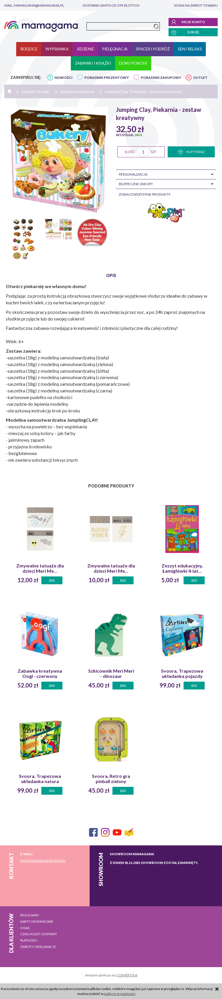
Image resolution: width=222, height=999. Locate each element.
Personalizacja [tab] (133, 174)
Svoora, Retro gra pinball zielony (111, 779)
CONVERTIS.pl (126, 975)
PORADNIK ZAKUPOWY (161, 77)
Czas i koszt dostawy (38, 934)
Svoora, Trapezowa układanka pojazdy (182, 673)
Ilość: (130, 152)
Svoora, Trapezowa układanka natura (40, 779)
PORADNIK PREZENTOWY (106, 77)
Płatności (28, 940)
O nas (24, 928)
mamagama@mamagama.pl (43, 860)
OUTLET (200, 77)
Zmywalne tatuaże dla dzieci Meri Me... (40, 568)
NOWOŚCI (64, 77)
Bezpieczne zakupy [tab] (136, 184)
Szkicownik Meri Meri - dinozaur (111, 673)
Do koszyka (52, 581)
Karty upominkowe (36, 921)
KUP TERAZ (191, 151)
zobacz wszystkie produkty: (145, 194)
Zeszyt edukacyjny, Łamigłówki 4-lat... (182, 568)
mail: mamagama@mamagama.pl (34, 5)
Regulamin (29, 915)
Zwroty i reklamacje (38, 947)
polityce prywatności (119, 993)
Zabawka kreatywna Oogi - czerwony (40, 673)
